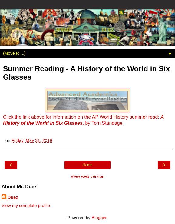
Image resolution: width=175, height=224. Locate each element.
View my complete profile (26, 205)
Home (87, 165)
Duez (13, 197)
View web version (87, 176)
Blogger (99, 217)
